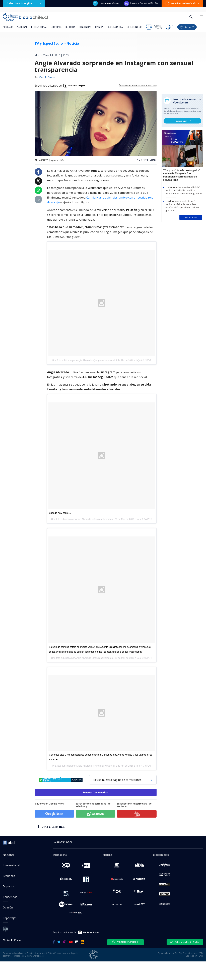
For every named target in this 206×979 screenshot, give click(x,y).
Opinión (99, 27)
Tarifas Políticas (12, 940)
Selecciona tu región (24, 3)
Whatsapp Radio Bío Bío (184, 942)
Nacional (22, 27)
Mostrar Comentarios (95, 792)
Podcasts (8, 27)
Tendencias (85, 27)
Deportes (70, 27)
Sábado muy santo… (60, 513)
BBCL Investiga (115, 27)
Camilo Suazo (47, 78)
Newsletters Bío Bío (106, 3)
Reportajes (10, 918)
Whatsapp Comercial (125, 941)
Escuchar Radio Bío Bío (182, 3)
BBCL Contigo (134, 27)
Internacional (39, 27)
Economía (56, 27)
